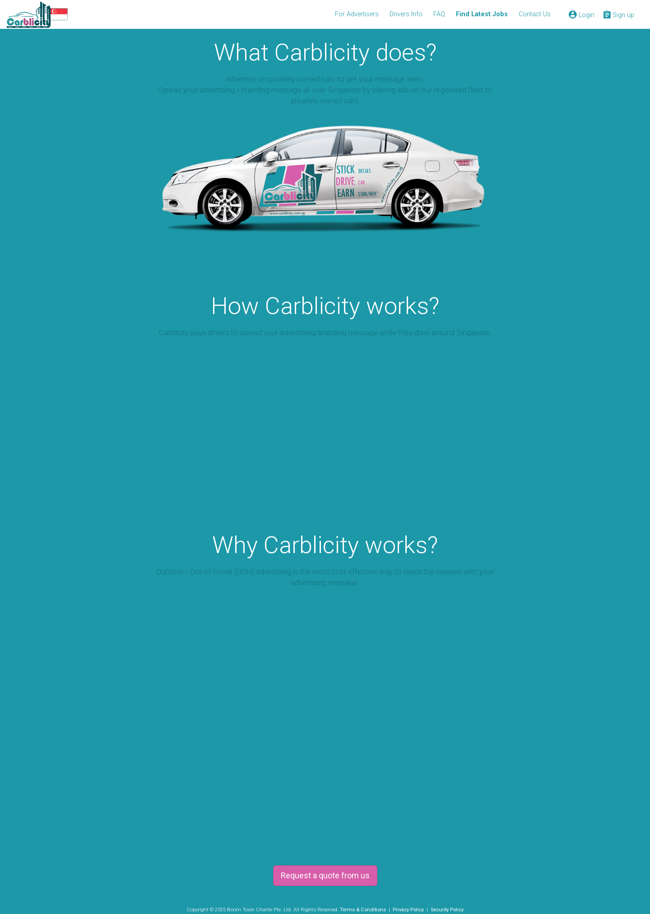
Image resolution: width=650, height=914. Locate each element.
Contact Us (535, 14)
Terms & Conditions (363, 910)
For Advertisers (357, 14)
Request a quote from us (325, 875)
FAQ (439, 14)
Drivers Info (406, 14)
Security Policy (447, 910)
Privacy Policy (408, 910)
